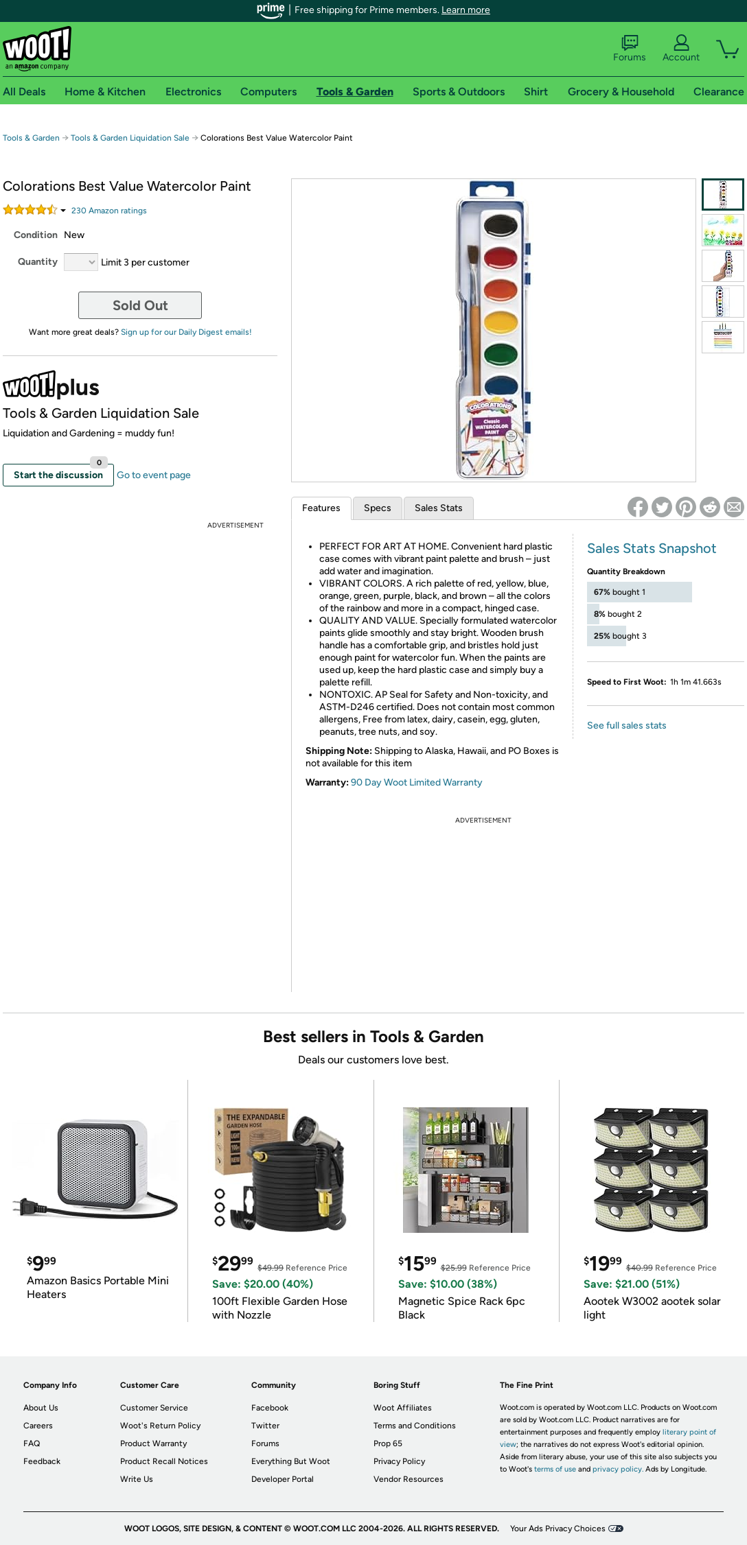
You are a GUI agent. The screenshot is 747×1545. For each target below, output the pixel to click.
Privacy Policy (399, 1461)
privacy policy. (618, 1469)
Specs (377, 508)
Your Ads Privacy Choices (558, 1528)
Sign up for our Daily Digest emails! (186, 332)
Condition (36, 235)
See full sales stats (627, 725)
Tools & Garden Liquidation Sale (130, 138)
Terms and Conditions (415, 1425)
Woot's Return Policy (160, 1425)
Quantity (38, 262)
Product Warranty (153, 1443)
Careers (38, 1425)
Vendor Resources (409, 1479)
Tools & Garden (31, 138)
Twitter (265, 1425)
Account (681, 48)
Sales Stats (439, 508)
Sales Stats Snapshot (652, 548)
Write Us (136, 1479)
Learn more (465, 10)
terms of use (555, 1469)
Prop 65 (388, 1443)
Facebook (269, 1408)
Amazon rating (109, 210)
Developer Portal (282, 1479)
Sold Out (140, 305)
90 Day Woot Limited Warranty (417, 782)
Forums (629, 48)
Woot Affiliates (403, 1408)
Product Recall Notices (164, 1461)
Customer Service (154, 1408)
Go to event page (154, 475)
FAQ (31, 1443)
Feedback (41, 1461)
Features (321, 508)
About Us (40, 1408)
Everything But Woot (290, 1461)
